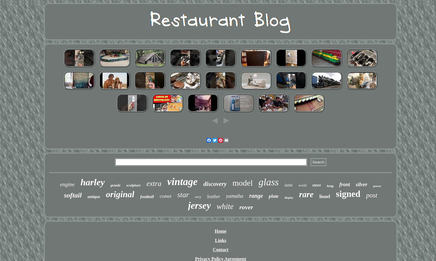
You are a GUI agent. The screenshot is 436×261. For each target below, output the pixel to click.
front (344, 184)
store (316, 185)
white (225, 206)
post (371, 195)
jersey (199, 205)
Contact (220, 249)
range (256, 196)
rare (306, 194)
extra (153, 183)
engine (67, 184)
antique (93, 197)
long (330, 186)
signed (348, 194)
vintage (182, 181)
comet (166, 196)
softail (73, 195)
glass (269, 182)
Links (220, 240)
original (120, 194)
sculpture (133, 185)
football (147, 196)
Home (221, 231)
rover (246, 207)
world (302, 185)
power (377, 186)
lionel (324, 196)
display (288, 197)
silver (361, 184)
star (183, 195)
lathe (289, 185)
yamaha (234, 196)
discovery (214, 183)
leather (213, 196)
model (242, 182)
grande (116, 185)
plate (274, 196)
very (198, 197)
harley (92, 182)
